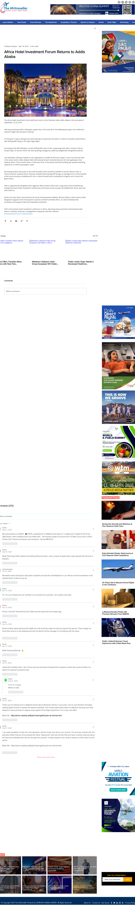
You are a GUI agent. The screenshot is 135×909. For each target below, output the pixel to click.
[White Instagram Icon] (120, 903)
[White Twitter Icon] (114, 903)
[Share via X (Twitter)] (11, 221)
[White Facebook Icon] (111, 903)
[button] (95, 28)
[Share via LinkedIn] (16, 221)
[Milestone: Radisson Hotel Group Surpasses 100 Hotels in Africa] (45, 249)
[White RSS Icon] (123, 903)
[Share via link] (22, 221)
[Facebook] (119, 2)
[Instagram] (129, 2)
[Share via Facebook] (5, 221)
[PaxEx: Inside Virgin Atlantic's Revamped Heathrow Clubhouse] (81, 249)
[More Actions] (93, 528)
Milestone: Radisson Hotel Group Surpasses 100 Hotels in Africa (45, 263)
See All (95, 236)
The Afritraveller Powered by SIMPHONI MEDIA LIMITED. (36, 903)
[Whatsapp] (133, 2)
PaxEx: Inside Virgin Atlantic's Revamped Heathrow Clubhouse (81, 263)
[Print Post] (27, 221)
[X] (122, 2)
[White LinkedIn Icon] (117, 903)
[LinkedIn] (126, 2)
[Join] (127, 879)
